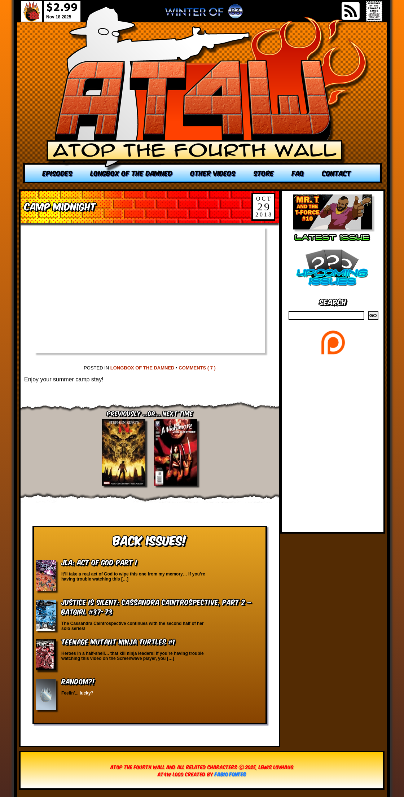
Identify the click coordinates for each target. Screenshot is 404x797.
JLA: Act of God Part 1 (99, 562)
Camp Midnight (60, 206)
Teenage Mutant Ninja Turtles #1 (118, 641)
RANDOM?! (78, 681)
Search (332, 301)
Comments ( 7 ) (197, 368)
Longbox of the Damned (142, 368)
